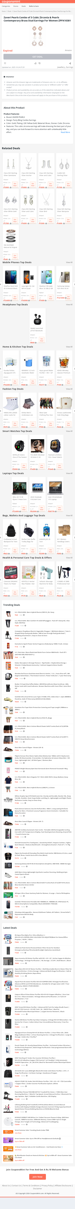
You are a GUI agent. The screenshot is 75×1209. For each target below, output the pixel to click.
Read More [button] (65, 132)
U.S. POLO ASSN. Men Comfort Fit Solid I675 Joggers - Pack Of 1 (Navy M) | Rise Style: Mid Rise (42, 622)
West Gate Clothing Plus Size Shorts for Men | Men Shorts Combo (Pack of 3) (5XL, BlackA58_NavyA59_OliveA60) (46, 414)
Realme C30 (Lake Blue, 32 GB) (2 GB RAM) (46, 287)
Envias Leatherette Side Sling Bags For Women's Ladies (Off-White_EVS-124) (64, 414)
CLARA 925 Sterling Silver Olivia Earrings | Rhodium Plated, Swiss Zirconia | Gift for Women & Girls (63, 174)
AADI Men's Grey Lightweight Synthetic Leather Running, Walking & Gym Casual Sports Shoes (41, 873)
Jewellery (61, 67)
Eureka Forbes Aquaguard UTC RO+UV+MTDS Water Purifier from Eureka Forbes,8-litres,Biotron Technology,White (10, 371)
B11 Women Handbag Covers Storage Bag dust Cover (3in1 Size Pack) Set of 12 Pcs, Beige (64, 540)
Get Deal (37, 56)
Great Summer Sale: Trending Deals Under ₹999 (32, 1130)
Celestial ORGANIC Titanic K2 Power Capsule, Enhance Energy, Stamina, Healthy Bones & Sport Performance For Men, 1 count (11, 582)
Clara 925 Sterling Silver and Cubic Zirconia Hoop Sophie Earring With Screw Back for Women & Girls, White (28, 210)
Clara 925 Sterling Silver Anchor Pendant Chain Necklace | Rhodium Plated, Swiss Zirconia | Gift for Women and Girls (28, 174)
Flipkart (41, 292)
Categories (6, 6)
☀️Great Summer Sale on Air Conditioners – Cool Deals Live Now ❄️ (39, 1147)
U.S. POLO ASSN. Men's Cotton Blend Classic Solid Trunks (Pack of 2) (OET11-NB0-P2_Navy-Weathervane (41, 738)
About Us (6, 1185)
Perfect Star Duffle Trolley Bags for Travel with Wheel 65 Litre (28, 540)
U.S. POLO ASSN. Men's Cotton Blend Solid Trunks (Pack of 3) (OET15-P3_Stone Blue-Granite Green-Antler (42, 884)
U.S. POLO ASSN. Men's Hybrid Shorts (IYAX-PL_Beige (33, 718)
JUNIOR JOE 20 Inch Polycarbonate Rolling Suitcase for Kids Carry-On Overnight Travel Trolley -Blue (45, 540)
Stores (15, 6)
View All (69, 262)
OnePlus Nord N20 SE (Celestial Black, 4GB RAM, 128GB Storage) (11, 287)
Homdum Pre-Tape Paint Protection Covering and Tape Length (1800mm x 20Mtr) (41, 708)
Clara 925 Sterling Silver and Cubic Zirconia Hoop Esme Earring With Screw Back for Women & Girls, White (46, 174)
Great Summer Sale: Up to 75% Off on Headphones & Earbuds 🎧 (38, 1138)
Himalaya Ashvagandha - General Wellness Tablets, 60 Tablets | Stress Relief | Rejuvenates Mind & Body (43, 913)
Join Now (37, 1176)
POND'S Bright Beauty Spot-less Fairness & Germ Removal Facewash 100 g (41, 769)
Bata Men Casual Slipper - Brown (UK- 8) (29, 747)
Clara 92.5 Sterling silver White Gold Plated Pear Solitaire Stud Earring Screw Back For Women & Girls (11, 210)
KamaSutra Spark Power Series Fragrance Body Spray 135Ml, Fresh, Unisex (41, 644)
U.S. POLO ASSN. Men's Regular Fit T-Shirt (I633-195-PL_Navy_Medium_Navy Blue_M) (41, 778)
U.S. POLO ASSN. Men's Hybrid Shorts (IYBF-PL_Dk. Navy (34, 612)
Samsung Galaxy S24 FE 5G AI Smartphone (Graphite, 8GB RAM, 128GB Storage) (43, 864)
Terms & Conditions (31, 1185)
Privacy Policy (47, 1185)
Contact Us (16, 1185)
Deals (24, 6)
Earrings (69, 67)
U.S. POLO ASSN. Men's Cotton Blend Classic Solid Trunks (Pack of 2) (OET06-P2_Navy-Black (41, 727)
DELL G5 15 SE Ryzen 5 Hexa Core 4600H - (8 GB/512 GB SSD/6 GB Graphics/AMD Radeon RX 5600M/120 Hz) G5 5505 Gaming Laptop (20, 498)
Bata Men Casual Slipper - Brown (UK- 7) (29, 821)
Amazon (68, 50)
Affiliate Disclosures (63, 1185)
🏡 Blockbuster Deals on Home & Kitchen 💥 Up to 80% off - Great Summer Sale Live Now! (43, 1156)
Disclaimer (37, 1188)
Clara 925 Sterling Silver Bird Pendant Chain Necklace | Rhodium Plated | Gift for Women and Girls (46, 210)
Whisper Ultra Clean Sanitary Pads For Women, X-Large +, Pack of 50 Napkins (42, 893)
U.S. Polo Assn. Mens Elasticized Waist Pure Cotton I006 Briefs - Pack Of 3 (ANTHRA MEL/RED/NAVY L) (40, 653)
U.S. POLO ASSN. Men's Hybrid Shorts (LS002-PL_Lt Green (35, 788)
